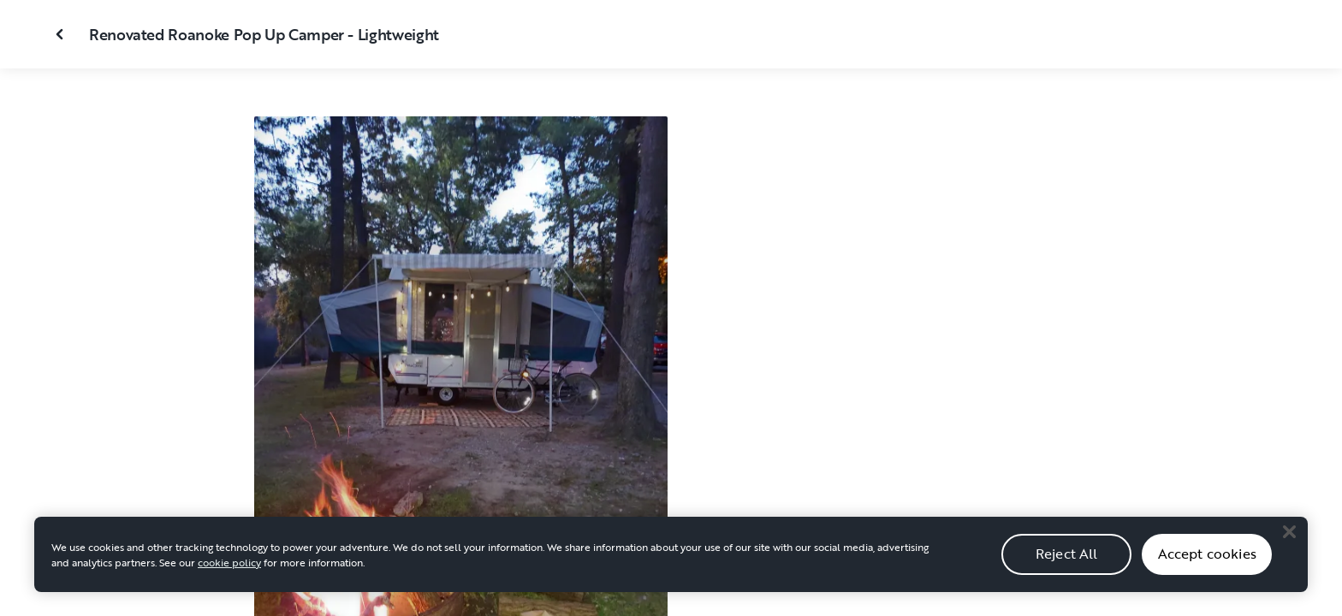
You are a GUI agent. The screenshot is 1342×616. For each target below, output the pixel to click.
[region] (671, 563)
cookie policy (229, 570)
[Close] (1289, 541)
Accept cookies (1207, 563)
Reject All (1067, 563)
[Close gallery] (61, 34)
